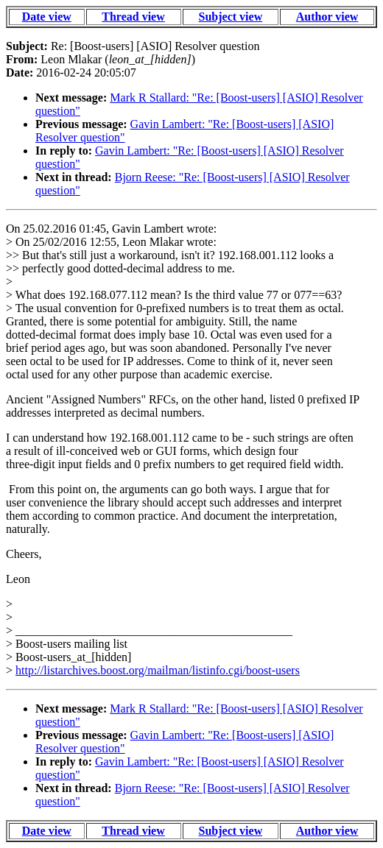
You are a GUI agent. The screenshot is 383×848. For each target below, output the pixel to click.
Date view (46, 16)
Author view (327, 16)
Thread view (133, 16)
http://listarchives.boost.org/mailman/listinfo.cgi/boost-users (157, 670)
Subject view (231, 16)
